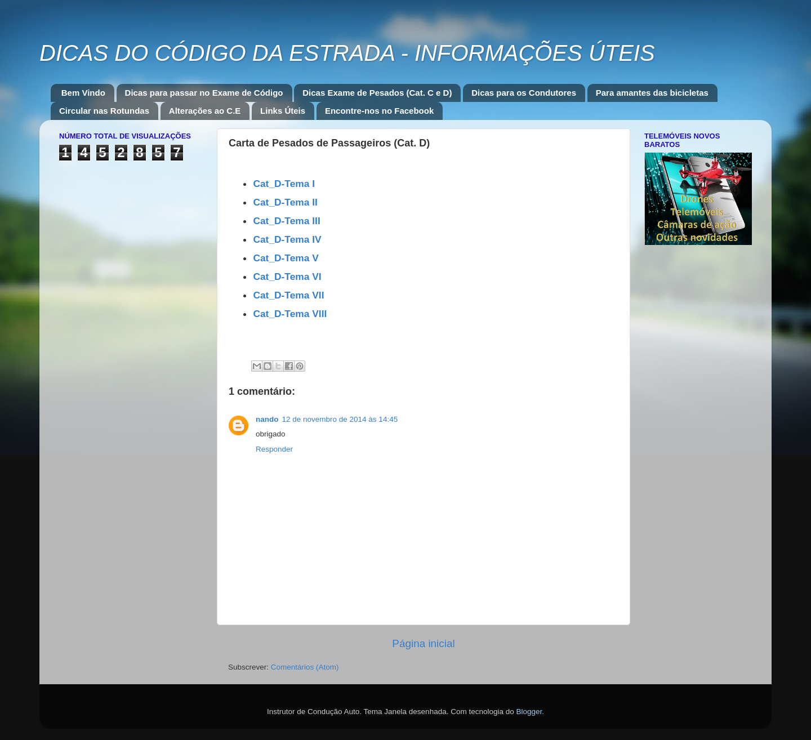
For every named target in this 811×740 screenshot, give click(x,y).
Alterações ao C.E (205, 110)
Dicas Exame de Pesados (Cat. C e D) (377, 92)
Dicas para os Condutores (523, 92)
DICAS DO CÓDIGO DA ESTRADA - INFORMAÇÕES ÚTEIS (347, 53)
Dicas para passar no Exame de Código (204, 92)
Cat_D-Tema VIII (290, 313)
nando (267, 419)
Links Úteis (282, 110)
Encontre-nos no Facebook (379, 110)
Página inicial (423, 643)
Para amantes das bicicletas (652, 92)
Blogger (529, 711)
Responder (274, 449)
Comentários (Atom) (305, 667)
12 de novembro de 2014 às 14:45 (340, 419)
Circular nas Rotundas (104, 110)
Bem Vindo (83, 92)
